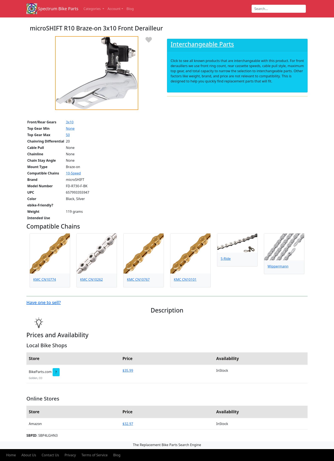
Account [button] (114, 8)
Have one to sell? (43, 302)
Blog (116, 455)
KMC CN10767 (138, 279)
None (70, 128)
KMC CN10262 (91, 279)
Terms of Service (94, 455)
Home (11, 455)
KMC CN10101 (185, 279)
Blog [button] (130, 8)
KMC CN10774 (44, 279)
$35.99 (127, 370)
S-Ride (226, 258)
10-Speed (73, 173)
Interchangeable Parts (202, 44)
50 (68, 135)
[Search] (279, 9)
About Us (29, 455)
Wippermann (278, 266)
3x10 (69, 122)
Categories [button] (93, 8)
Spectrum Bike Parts (58, 9)
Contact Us (50, 455)
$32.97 (127, 423)
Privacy (70, 455)
